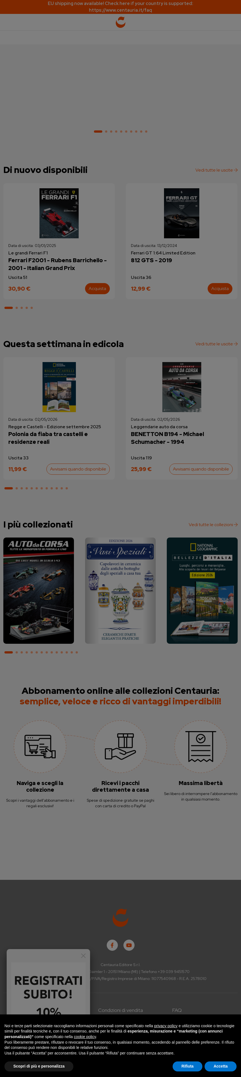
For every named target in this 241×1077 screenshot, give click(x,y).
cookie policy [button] (85, 1036)
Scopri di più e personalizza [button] (38, 1066)
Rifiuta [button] (188, 1066)
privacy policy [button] (166, 1026)
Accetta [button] (220, 1066)
